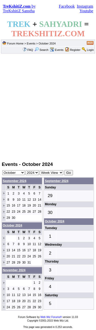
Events (31, 43)
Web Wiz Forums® (51, 317)
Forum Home (15, 43)
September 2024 (14, 181)
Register (75, 49)
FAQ (30, 49)
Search (41, 49)
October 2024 (54, 221)
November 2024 (14, 270)
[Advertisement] (48, 107)
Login (90, 49)
